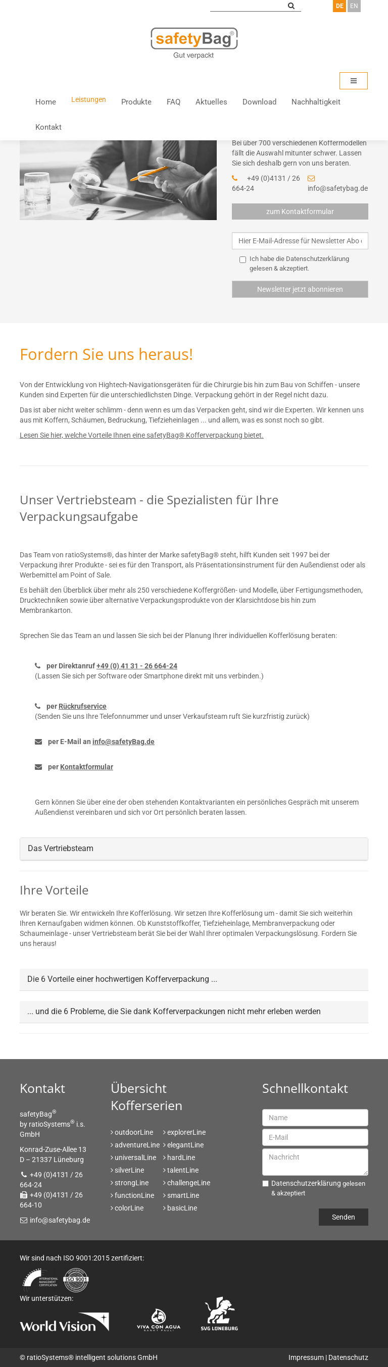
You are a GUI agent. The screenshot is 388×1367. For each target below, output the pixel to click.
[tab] (194, 849)
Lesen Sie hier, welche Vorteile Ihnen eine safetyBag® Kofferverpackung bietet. (142, 435)
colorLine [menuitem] (129, 1208)
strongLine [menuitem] (132, 1183)
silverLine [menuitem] (129, 1170)
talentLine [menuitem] (183, 1170)
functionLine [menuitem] (134, 1195)
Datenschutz (348, 1357)
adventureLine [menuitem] (137, 1145)
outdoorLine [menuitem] (134, 1132)
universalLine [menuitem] (135, 1157)
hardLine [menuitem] (181, 1157)
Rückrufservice (83, 706)
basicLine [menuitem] (182, 1208)
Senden (343, 1217)
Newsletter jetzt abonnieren (300, 289)
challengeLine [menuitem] (188, 1183)
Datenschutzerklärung (317, 258)
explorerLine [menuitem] (186, 1132)
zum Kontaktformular (300, 211)
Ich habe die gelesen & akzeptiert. (294, 263)
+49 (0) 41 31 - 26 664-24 (136, 666)
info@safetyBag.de (123, 742)
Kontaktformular (86, 767)
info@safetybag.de (338, 188)
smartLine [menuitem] (183, 1195)
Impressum (306, 1357)
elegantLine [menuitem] (185, 1145)
